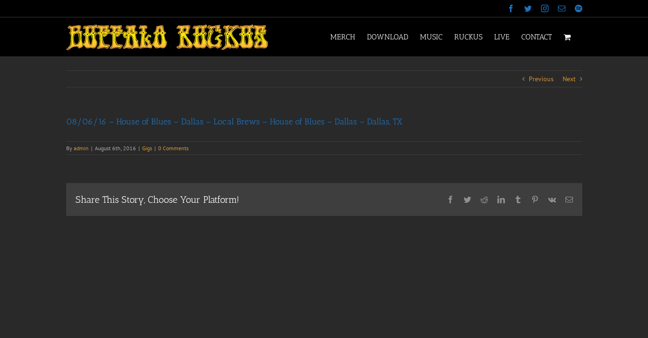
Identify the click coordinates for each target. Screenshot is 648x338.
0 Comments (173, 148)
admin (81, 148)
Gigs (147, 148)
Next (569, 79)
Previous (541, 79)
